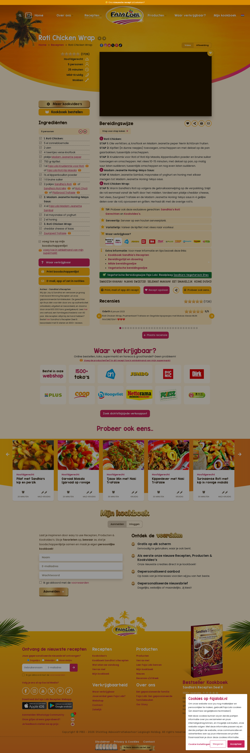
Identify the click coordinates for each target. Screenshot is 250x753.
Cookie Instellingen (199, 744)
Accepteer (236, 744)
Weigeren (218, 744)
